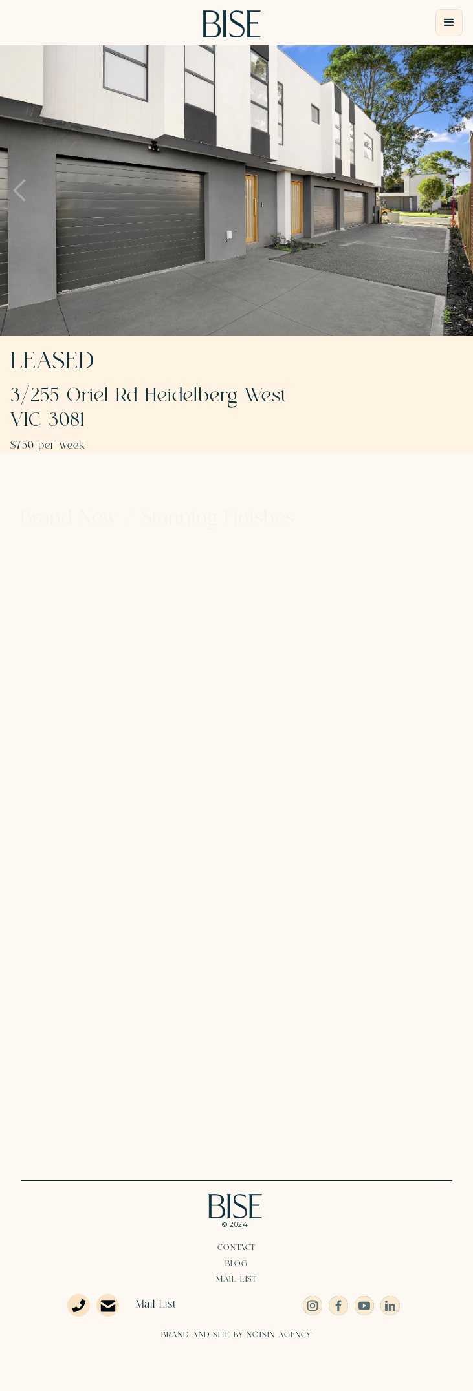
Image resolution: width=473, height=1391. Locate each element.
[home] (231, 24)
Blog (236, 1263)
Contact (236, 1247)
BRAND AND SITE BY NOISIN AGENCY (236, 1334)
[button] (449, 22)
